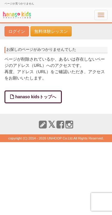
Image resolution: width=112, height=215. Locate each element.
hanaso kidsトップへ (35, 96)
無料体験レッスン (51, 31)
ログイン (16, 31)
